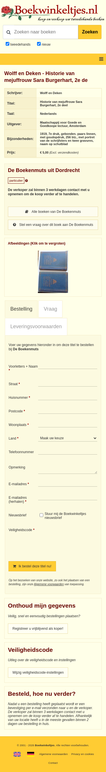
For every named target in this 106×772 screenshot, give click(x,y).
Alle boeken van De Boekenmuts (53, 212)
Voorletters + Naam (23, 366)
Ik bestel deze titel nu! (32, 566)
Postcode (15, 411)
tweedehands (20, 44)
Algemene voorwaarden (49, 584)
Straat (13, 384)
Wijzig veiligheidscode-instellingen (38, 673)
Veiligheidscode (20, 530)
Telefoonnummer (21, 452)
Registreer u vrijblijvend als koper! (37, 629)
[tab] (21, 309)
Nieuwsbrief (17, 515)
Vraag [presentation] (50, 309)
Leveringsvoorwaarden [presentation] (36, 326)
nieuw (46, 44)
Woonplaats (17, 425)
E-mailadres (17, 484)
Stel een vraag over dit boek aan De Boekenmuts (53, 225)
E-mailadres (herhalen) (17, 500)
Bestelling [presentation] (21, 309)
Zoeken (90, 31)
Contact (53, 762)
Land (12, 438)
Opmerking (16, 467)
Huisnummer (18, 398)
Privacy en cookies (82, 754)
